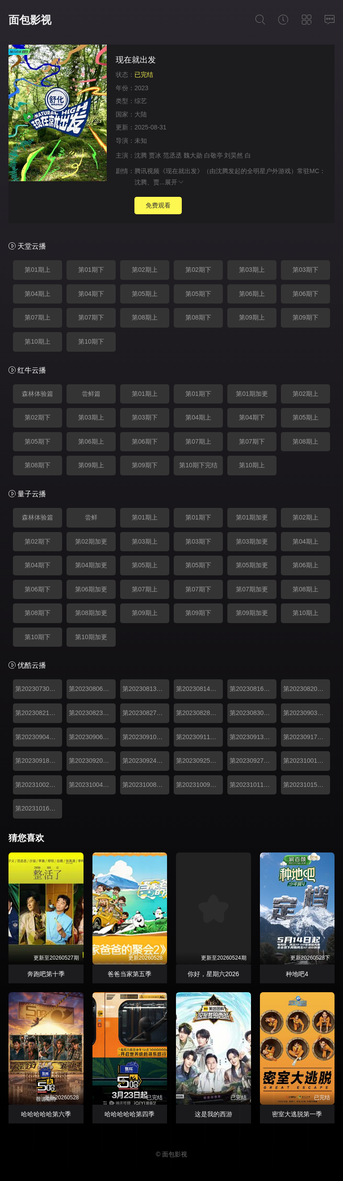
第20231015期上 (306, 784)
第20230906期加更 (92, 736)
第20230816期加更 (253, 688)
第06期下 (305, 293)
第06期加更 (91, 589)
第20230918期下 (38, 760)
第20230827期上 (145, 712)
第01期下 (91, 269)
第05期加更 (252, 565)
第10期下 (91, 341)
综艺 (140, 100)
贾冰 (155, 155)
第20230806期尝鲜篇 (92, 688)
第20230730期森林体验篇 (38, 688)
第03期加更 (252, 541)
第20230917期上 (306, 736)
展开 (174, 182)
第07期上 (37, 317)
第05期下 (198, 293)
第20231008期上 (145, 784)
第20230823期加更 (92, 712)
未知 (140, 140)
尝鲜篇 (91, 393)
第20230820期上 (306, 688)
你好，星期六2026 (213, 973)
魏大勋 (193, 155)
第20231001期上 (306, 760)
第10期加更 (91, 636)
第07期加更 (252, 589)
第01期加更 (252, 393)
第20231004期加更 (92, 784)
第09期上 (252, 317)
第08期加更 (91, 612)
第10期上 (37, 341)
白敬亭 (213, 155)
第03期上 (252, 269)
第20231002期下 (38, 784)
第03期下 (305, 269)
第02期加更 (91, 541)
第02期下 (198, 269)
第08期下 (198, 317)
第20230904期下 (38, 736)
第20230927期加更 (253, 760)
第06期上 (252, 293)
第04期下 (91, 293)
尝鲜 (91, 517)
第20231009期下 (199, 784)
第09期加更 (252, 612)
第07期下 (91, 317)
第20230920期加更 (92, 760)
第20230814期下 (199, 688)
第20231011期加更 (253, 784)
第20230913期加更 (253, 736)
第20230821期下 (38, 712)
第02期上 (145, 269)
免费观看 (158, 205)
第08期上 (145, 317)
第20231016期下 (38, 808)
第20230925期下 (199, 760)
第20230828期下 (199, 712)
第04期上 (37, 293)
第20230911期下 (199, 736)
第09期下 (305, 317)
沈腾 (140, 155)
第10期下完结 (198, 465)
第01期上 (37, 269)
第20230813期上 (145, 688)
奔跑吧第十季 (46, 973)
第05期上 (145, 293)
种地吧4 (297, 973)
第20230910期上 (145, 736)
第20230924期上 (145, 760)
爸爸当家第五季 (129, 973)
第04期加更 (91, 565)
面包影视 (29, 20)
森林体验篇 (37, 393)
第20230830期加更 (253, 712)
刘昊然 (233, 155)
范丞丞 (172, 155)
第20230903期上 (306, 712)
